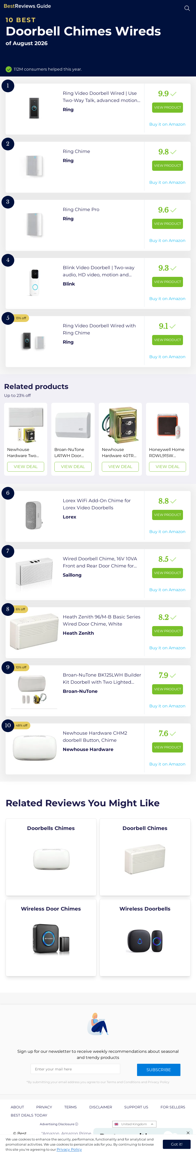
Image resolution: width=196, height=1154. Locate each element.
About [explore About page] (17, 1107)
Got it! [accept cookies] (176, 1144)
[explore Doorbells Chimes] (51, 857)
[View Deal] (25, 439)
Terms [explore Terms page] (70, 1107)
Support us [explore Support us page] (136, 1107)
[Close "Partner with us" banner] (188, 1133)
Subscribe (158, 1069)
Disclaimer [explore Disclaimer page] (100, 1107)
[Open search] (187, 8)
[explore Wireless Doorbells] (145, 937)
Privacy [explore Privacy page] (44, 1107)
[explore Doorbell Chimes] (145, 857)
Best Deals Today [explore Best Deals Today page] (29, 1115)
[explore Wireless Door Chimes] (51, 937)
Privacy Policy (69, 1149)
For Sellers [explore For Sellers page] (173, 1107)
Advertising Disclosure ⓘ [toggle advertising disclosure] (59, 1124)
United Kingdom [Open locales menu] (134, 1124)
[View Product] (98, 109)
